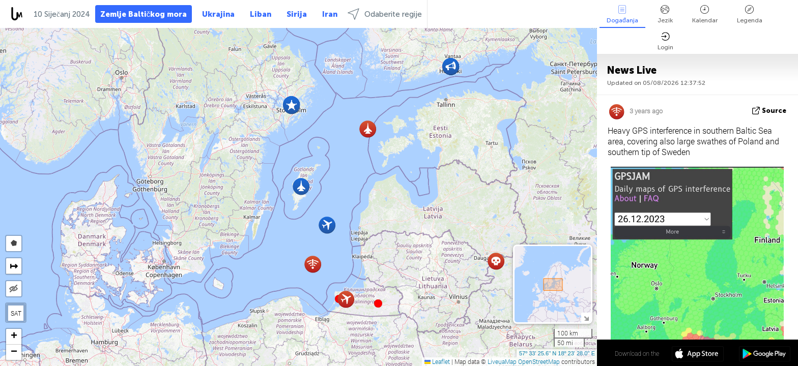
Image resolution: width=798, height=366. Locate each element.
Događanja (622, 14)
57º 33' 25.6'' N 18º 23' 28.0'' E (557, 353)
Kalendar (705, 14)
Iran (329, 14)
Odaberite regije (385, 14)
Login (665, 41)
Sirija (297, 14)
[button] (378, 303)
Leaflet (437, 361)
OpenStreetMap (539, 361)
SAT (16, 313)
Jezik (665, 14)
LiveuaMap (502, 361)
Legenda (749, 14)
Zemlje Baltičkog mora (143, 14)
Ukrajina (218, 14)
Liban (260, 14)
